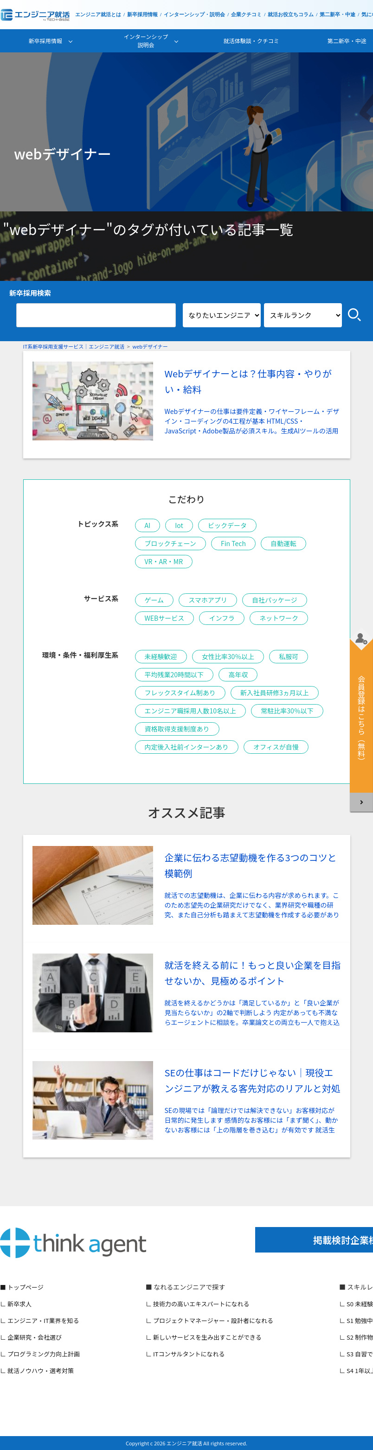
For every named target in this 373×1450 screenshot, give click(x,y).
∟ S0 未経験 (356, 1303)
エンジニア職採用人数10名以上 (191, 710)
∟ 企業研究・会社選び (31, 1337)
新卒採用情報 (142, 15)
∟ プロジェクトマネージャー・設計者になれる (209, 1320)
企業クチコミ (246, 15)
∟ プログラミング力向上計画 (40, 1353)
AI (148, 525)
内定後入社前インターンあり (187, 746)
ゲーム (154, 599)
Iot (179, 525)
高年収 (238, 674)
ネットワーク (278, 618)
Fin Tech (233, 543)
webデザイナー (149, 346)
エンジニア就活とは (98, 15)
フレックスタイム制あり (180, 692)
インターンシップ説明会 (146, 40)
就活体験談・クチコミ (251, 41)
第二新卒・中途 (337, 15)
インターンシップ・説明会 (194, 15)
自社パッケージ (274, 599)
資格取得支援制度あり (177, 728)
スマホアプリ (207, 599)
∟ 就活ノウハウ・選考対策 (37, 1370)
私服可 (288, 656)
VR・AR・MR (164, 561)
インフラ (222, 618)
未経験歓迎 (161, 656)
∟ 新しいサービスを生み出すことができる (204, 1337)
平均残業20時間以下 (174, 674)
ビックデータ (227, 525)
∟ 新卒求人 (16, 1303)
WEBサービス (165, 618)
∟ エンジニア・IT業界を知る (39, 1320)
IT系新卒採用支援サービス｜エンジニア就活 (74, 346)
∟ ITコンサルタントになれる (185, 1353)
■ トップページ (22, 1287)
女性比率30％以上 (228, 656)
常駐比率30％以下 (287, 710)
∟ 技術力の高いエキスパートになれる (198, 1303)
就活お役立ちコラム (291, 15)
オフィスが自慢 (276, 746)
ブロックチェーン (170, 543)
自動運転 (283, 543)
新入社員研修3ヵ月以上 (274, 692)
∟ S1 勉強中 (356, 1320)
